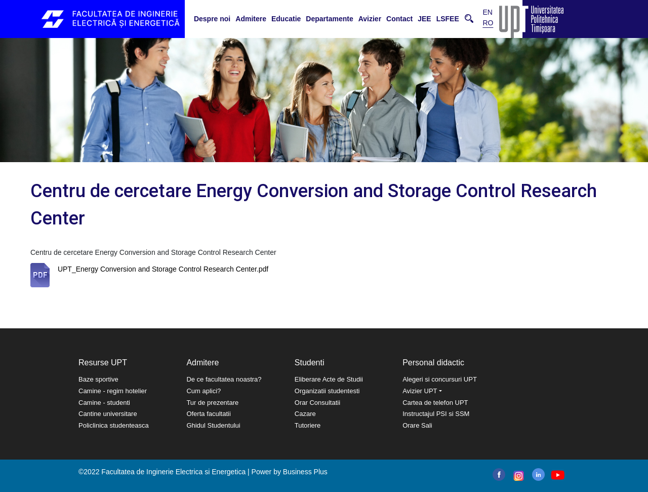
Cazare (305, 414)
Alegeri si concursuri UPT (439, 379)
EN (487, 12)
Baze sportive (98, 379)
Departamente (329, 19)
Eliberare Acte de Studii (329, 379)
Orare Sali (417, 425)
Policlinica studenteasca (113, 425)
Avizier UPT (419, 391)
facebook (499, 474)
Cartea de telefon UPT (435, 402)
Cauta (469, 18)
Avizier (369, 19)
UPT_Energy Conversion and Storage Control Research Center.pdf (163, 269)
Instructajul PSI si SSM (435, 414)
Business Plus (305, 472)
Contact (399, 19)
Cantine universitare (107, 414)
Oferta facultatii (208, 414)
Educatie (286, 19)
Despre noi (212, 19)
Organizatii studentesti (327, 391)
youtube (557, 475)
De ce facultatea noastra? (223, 379)
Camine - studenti (104, 402)
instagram (517, 475)
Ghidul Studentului (213, 425)
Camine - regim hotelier (112, 391)
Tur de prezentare (212, 402)
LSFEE (447, 19)
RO (487, 23)
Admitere (250, 19)
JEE (424, 19)
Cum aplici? (203, 391)
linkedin (538, 474)
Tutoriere (308, 425)
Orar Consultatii (317, 402)
